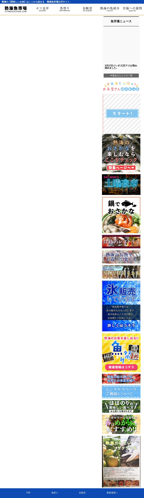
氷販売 (82, 457)
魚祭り (54, 457)
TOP (28, 457)
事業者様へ (112, 457)
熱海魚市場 (72, 469)
